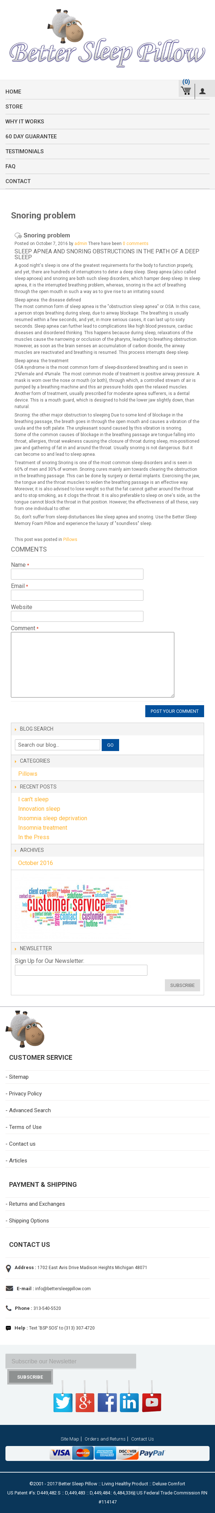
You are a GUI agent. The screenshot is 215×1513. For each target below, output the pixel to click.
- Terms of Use (23, 1127)
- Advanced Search (28, 1110)
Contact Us (142, 1439)
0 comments (136, 243)
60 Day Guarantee (31, 136)
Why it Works (24, 121)
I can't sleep (33, 799)
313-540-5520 (46, 1308)
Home (13, 91)
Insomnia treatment (42, 827)
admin (80, 243)
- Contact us (20, 1144)
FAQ (10, 166)
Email (18, 586)
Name (19, 565)
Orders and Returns (105, 1439)
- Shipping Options (27, 1220)
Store (14, 106)
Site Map (70, 1439)
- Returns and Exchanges (35, 1204)
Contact (18, 181)
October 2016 (35, 863)
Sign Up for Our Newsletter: (49, 961)
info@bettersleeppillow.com (63, 1288)
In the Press (33, 837)
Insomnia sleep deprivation (52, 818)
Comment (24, 628)
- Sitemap (17, 1077)
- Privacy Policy (23, 1093)
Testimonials (24, 151)
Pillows (70, 539)
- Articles (16, 1160)
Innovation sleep (39, 808)
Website (21, 607)
